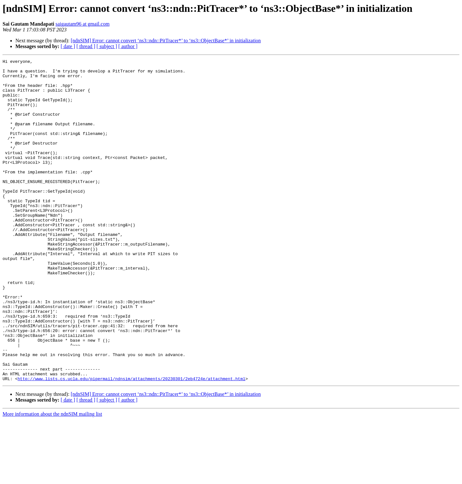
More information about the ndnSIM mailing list (52, 478)
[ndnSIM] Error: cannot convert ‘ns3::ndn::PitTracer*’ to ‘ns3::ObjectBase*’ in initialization (166, 40)
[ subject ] (107, 46)
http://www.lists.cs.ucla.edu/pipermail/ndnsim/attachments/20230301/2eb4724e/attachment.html (131, 443)
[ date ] (68, 46)
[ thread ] (85, 46)
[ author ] (128, 46)
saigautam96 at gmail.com (82, 24)
